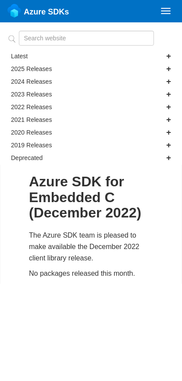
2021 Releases (91, 119)
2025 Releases (91, 68)
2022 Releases (91, 107)
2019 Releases (91, 145)
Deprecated (91, 157)
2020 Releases (91, 132)
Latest (91, 56)
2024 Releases (91, 81)
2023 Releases (91, 94)
